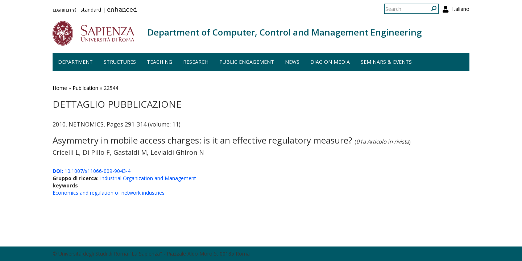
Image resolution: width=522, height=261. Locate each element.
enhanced (122, 10)
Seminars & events (386, 61)
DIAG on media (330, 61)
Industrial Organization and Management (148, 178)
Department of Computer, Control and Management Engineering (285, 32)
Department (75, 61)
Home (60, 87)
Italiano (460, 8)
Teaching (159, 61)
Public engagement (246, 61)
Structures (120, 61)
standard (90, 9)
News (292, 61)
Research (195, 61)
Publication (85, 87)
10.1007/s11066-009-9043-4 (91, 170)
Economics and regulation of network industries (109, 192)
